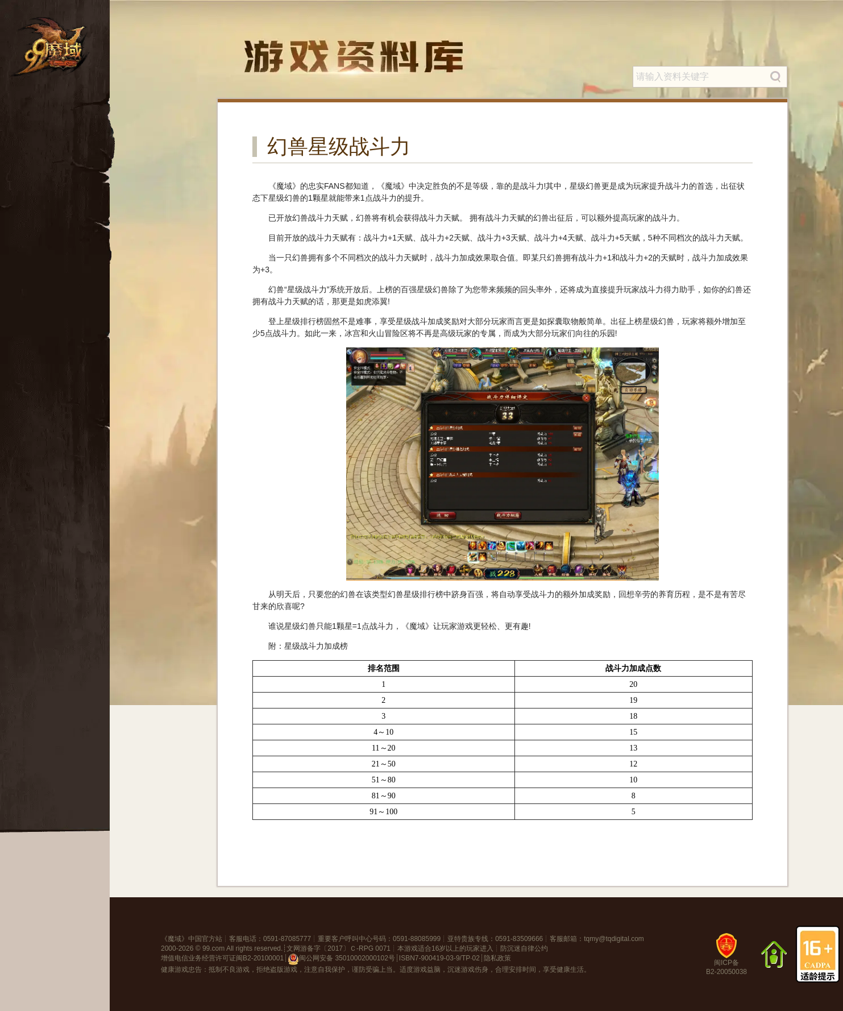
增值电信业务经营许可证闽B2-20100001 (222, 958)
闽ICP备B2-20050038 (726, 958)
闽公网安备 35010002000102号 (341, 959)
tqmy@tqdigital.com (614, 939)
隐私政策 (497, 958)
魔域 (174, 939)
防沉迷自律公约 (524, 948)
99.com (213, 948)
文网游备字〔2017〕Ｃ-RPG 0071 (338, 948)
